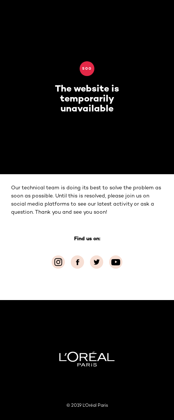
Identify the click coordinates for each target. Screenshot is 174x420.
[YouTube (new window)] (115, 262)
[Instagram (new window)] (58, 262)
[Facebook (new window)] (77, 262)
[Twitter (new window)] (96, 262)
